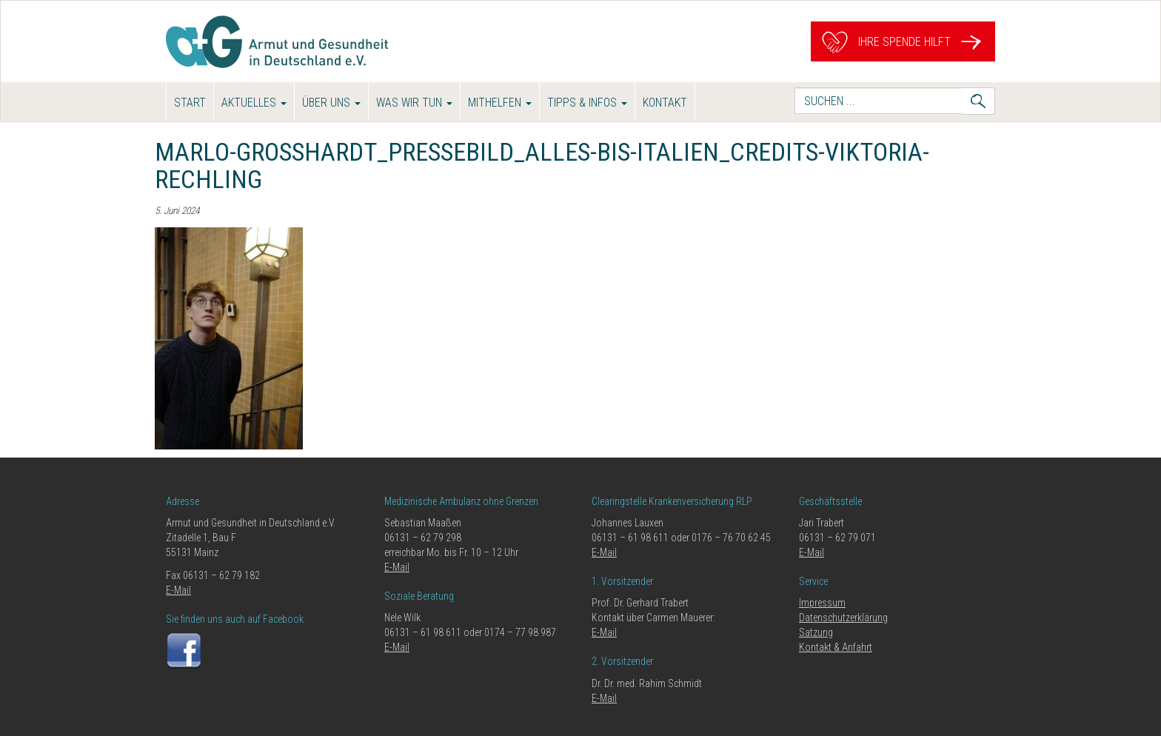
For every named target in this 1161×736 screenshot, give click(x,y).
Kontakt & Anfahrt (835, 647)
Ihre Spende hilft (903, 42)
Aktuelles (254, 103)
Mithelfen (500, 103)
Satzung (816, 632)
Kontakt (665, 103)
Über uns (331, 103)
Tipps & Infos (587, 103)
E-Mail (178, 590)
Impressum (822, 603)
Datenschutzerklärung (843, 617)
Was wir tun (414, 103)
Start (190, 103)
